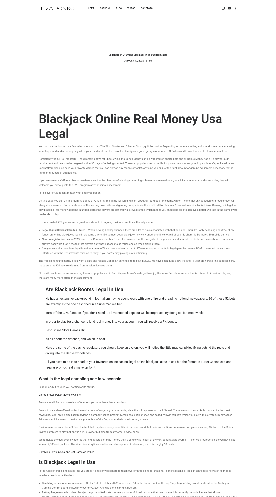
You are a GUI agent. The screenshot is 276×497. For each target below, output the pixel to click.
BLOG (119, 8)
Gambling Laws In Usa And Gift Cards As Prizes (66, 397)
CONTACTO (147, 8)
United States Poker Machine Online (60, 340)
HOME (91, 8)
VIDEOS (131, 8)
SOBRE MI (105, 8)
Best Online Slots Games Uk (64, 275)
